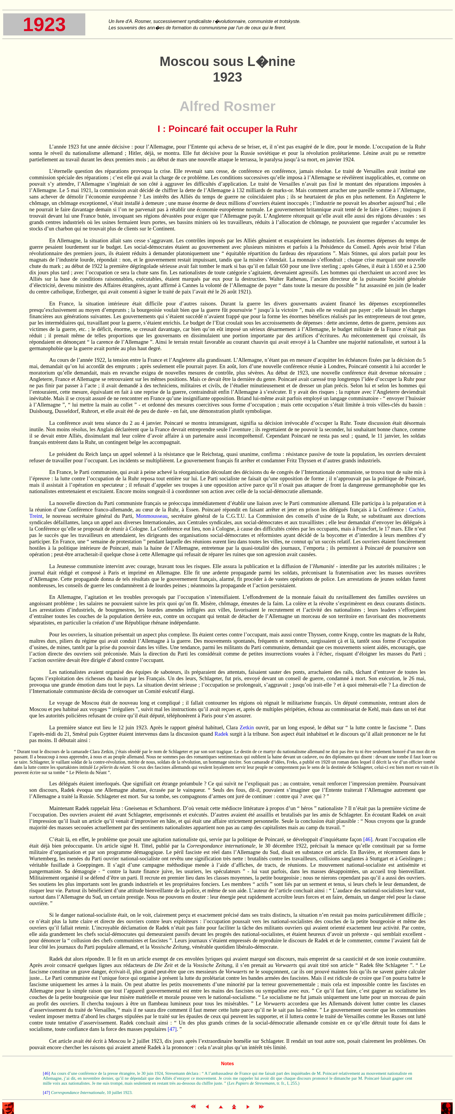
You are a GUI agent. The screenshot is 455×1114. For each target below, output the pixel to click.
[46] (367, 839)
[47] (171, 1029)
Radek (221, 734)
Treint (35, 516)
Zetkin (247, 727)
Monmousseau (151, 516)
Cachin (416, 509)
